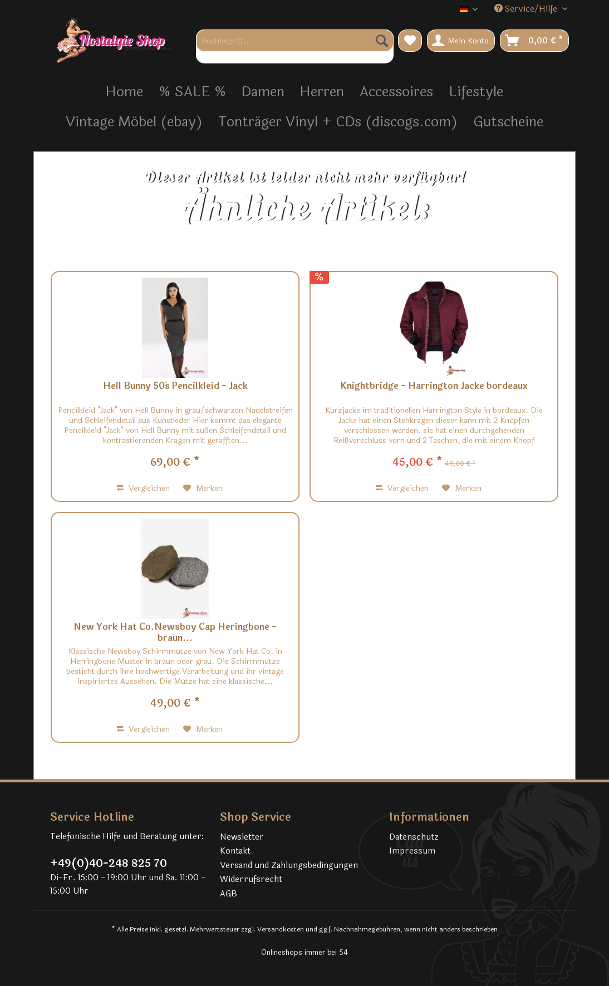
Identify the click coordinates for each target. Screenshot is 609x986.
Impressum (412, 851)
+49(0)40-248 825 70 (108, 863)
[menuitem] (295, 46)
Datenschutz (414, 837)
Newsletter (242, 837)
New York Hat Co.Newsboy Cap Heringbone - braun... (175, 633)
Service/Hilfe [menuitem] (526, 9)
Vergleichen (143, 488)
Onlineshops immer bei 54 (304, 952)
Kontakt (235, 851)
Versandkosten (280, 929)
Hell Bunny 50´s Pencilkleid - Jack (175, 387)
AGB (228, 894)
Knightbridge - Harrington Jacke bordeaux (434, 387)
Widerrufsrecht (251, 879)
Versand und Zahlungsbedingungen (289, 865)
